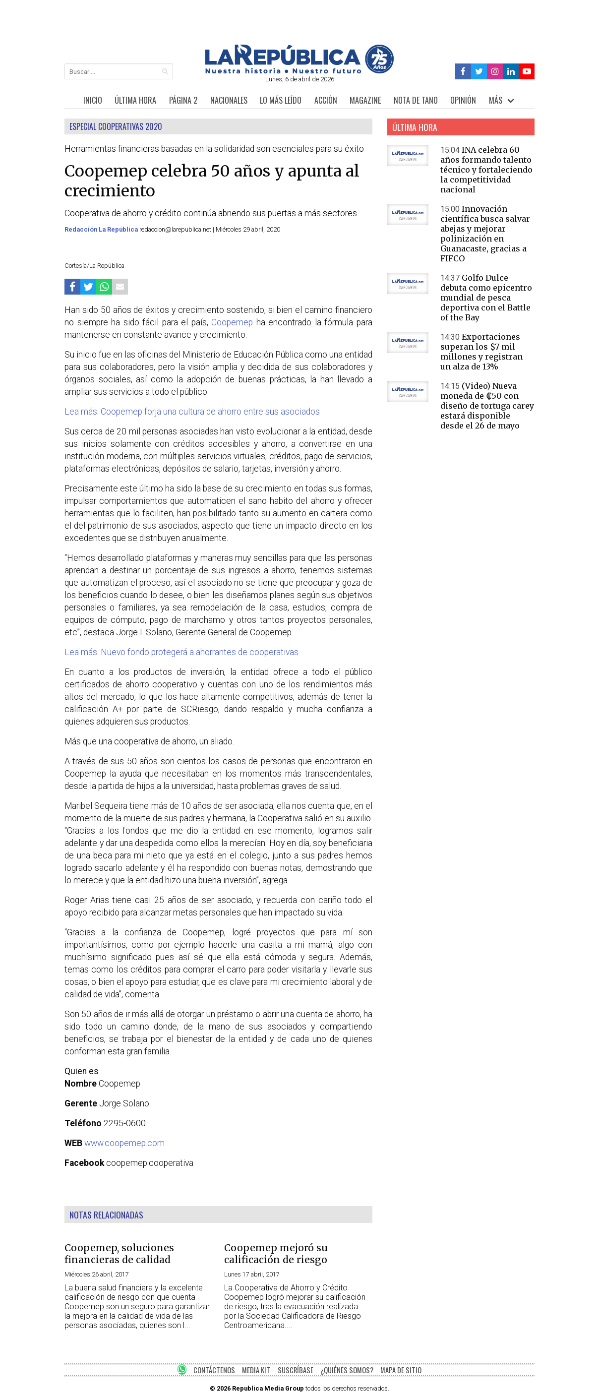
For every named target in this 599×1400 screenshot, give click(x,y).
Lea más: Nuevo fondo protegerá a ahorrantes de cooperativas (181, 652)
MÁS (495, 100)
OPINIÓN (463, 100)
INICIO (92, 100)
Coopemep (232, 322)
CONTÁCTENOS (214, 1370)
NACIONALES (228, 100)
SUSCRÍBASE (295, 1370)
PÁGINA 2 (183, 100)
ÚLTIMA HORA (135, 100)
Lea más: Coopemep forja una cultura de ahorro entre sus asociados (192, 412)
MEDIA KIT (256, 1370)
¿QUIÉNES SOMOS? (346, 1370)
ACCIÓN (325, 100)
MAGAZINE (365, 100)
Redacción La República (101, 229)
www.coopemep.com (124, 1143)
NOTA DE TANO (416, 100)
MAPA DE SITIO (400, 1370)
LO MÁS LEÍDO (280, 100)
